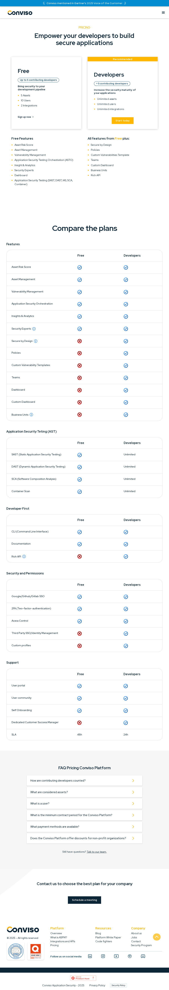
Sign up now (26, 117)
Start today (122, 121)
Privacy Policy (97, 985)
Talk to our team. (97, 851)
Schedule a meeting (84, 900)
